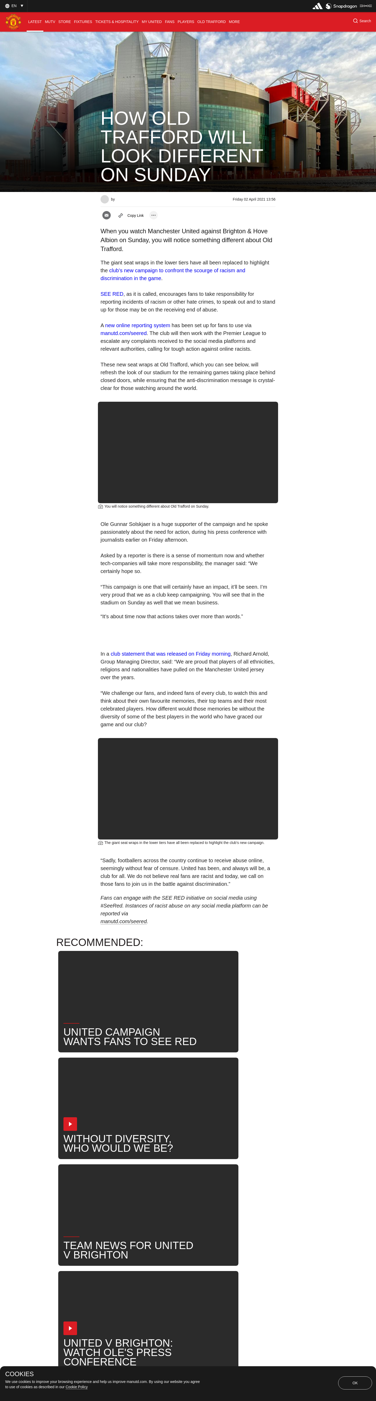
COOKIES (19, 1374)
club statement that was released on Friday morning (171, 654)
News (112, 1182)
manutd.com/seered (124, 333)
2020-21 (166, 1216)
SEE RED (112, 294)
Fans (244, 1182)
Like (135, 1182)
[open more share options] (153, 215)
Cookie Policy (77, 1387)
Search (254, 1199)
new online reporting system (137, 325)
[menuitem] (35, 22)
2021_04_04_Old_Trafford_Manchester (189, 1182)
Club (111, 1199)
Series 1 (225, 1216)
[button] (13, 6)
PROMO (196, 1216)
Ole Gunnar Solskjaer (149, 1199)
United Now (117, 1216)
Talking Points (196, 1199)
